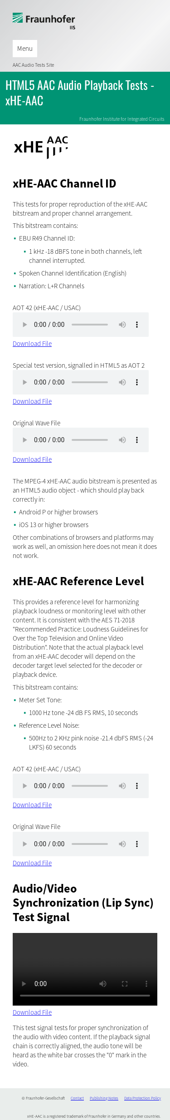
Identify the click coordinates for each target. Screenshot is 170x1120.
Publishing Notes (104, 1097)
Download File (32, 343)
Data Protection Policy (142, 1097)
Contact (77, 1097)
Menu (25, 48)
